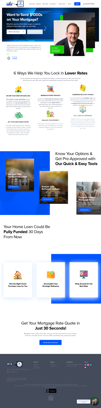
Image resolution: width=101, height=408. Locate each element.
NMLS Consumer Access (50, 387)
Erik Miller (52, 364)
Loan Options (53, 4)
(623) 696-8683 (88, 4)
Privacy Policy (53, 366)
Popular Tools (62, 4)
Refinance (38, 4)
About (69, 4)
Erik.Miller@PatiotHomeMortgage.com (18, 369)
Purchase (36, 364)
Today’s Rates (45, 4)
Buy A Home (32, 4)
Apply (77, 4)
